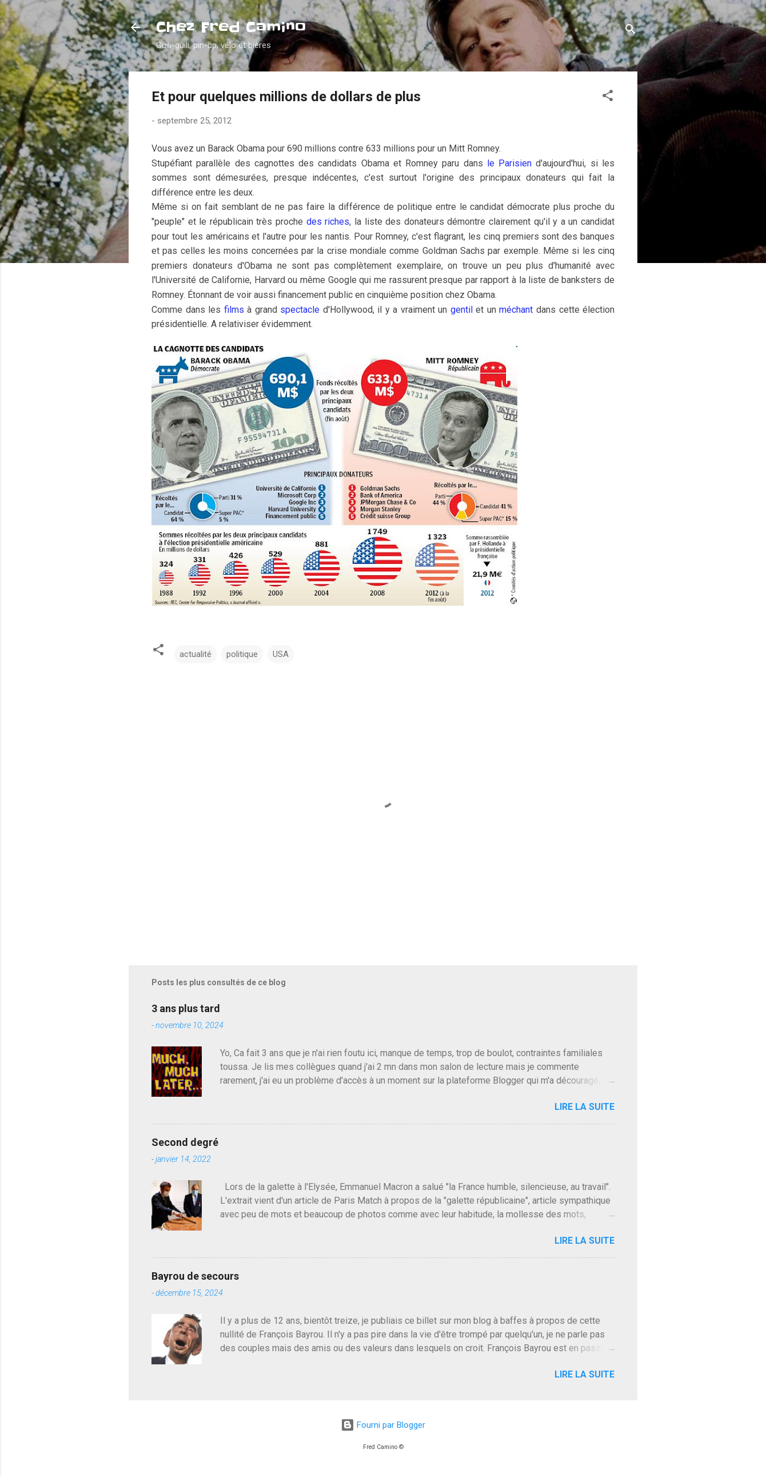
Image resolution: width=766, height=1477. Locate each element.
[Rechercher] (630, 31)
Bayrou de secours (195, 1276)
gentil (461, 309)
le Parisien (507, 163)
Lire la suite (584, 1106)
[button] (608, 97)
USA (281, 654)
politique (242, 654)
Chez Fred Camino (231, 27)
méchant (516, 309)
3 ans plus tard (185, 1008)
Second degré (184, 1142)
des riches (328, 221)
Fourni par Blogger (383, 1425)
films (234, 309)
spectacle (300, 309)
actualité (195, 654)
